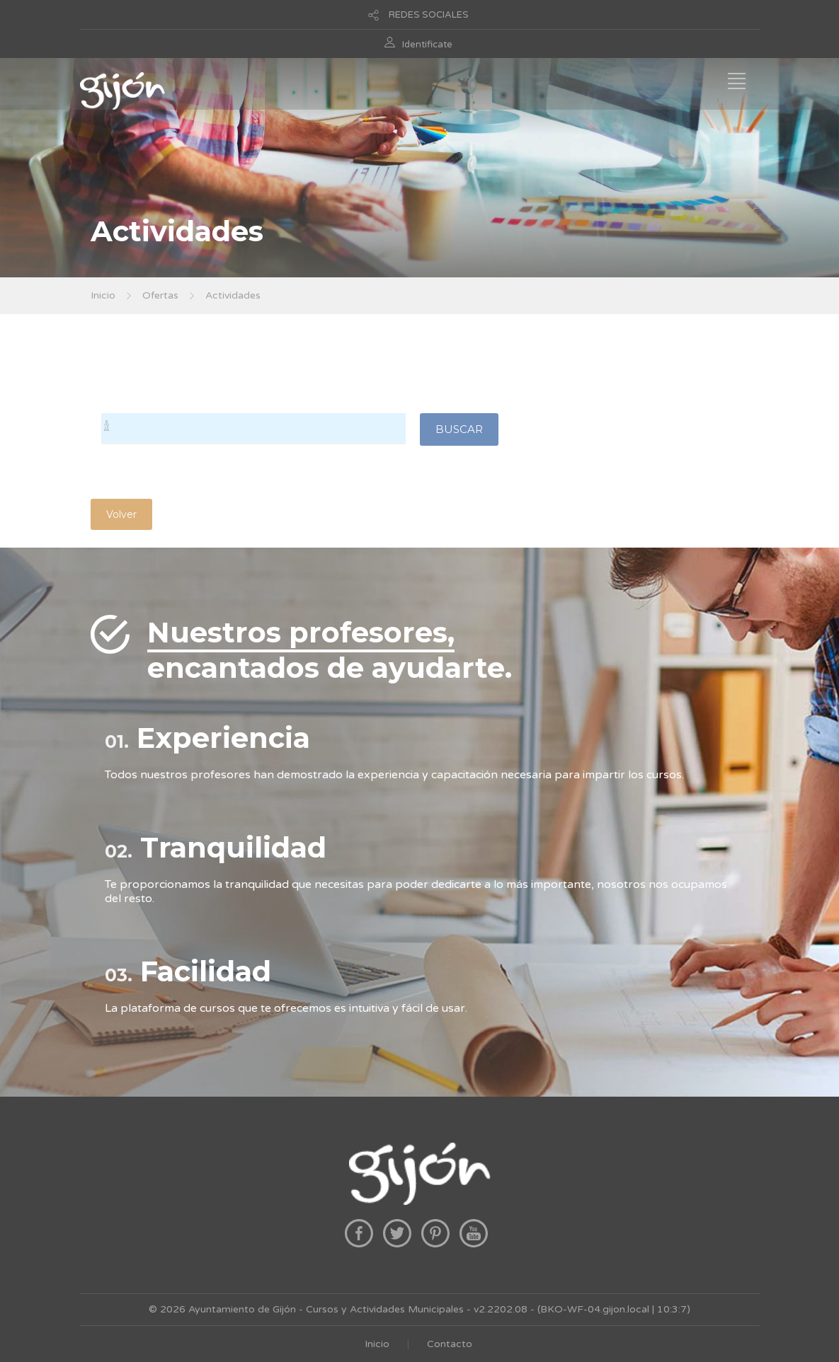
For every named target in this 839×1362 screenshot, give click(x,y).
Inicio (103, 295)
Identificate (427, 44)
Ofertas (160, 295)
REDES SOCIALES (429, 15)
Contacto (449, 1344)
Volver (121, 514)
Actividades (233, 295)
